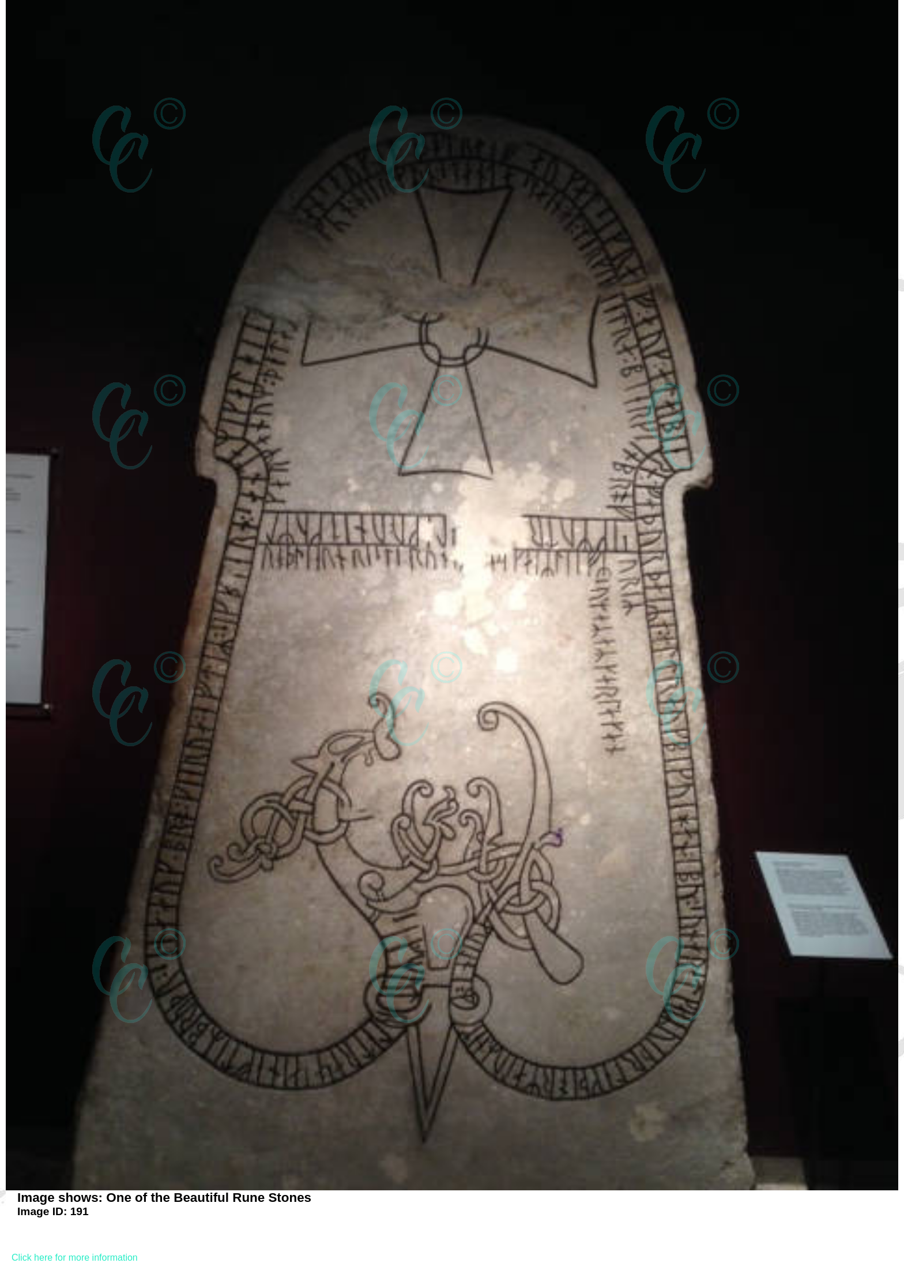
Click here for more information (75, 1257)
